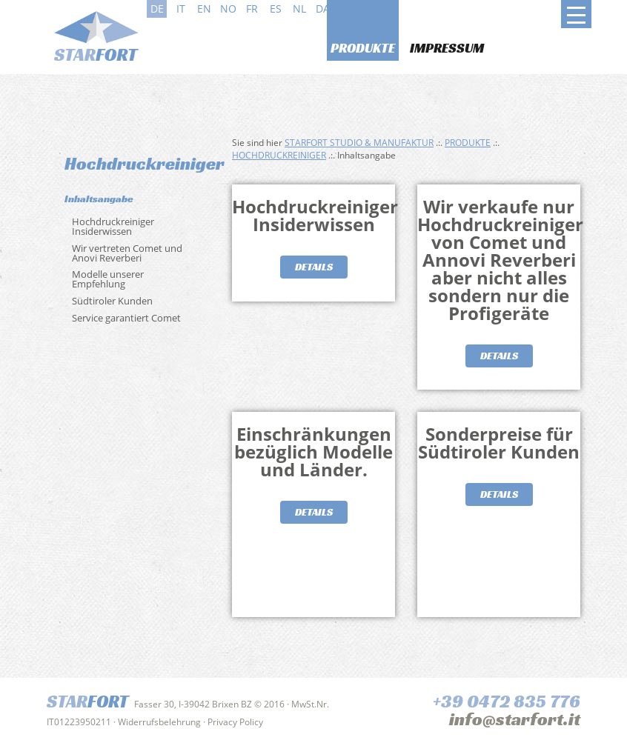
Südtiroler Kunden (112, 300)
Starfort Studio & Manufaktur (359, 142)
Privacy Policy (235, 722)
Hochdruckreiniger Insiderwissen (113, 226)
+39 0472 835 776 (506, 701)
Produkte (363, 47)
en (204, 8)
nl (299, 8)
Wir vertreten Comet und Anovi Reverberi (127, 252)
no (228, 8)
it (180, 8)
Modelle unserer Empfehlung (108, 278)
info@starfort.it (514, 719)
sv (347, 8)
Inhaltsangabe (98, 198)
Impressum (447, 47)
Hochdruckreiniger (279, 155)
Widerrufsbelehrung (159, 722)
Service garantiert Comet (126, 317)
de (157, 8)
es (276, 8)
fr (252, 8)
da (323, 8)
